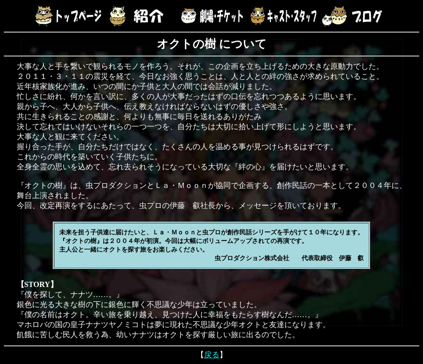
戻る (211, 355)
